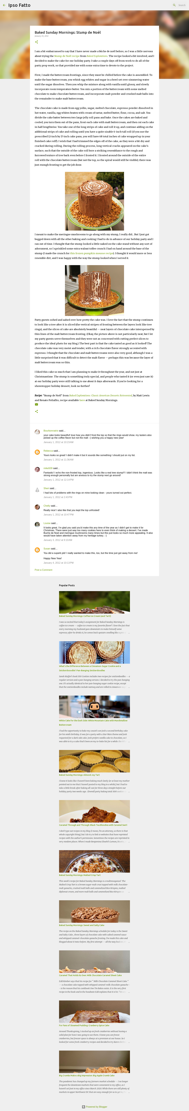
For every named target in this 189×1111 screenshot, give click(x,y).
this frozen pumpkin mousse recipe (91, 253)
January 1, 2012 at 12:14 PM (59, 480)
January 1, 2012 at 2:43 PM (58, 497)
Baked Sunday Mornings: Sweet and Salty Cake (81, 925)
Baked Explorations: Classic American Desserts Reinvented (100, 395)
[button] (36, 42)
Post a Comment (43, 570)
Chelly (47, 506)
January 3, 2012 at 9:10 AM (58, 540)
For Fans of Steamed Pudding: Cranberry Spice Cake (84, 1025)
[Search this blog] (171, 5)
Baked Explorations (97, 56)
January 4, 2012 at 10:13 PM (59, 563)
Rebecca (48, 451)
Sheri (46, 488)
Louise (47, 523)
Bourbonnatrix (51, 430)
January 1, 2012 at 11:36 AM (58, 459)
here (82, 400)
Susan (47, 548)
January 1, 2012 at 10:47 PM (59, 514)
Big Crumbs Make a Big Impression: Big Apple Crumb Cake (86, 1075)
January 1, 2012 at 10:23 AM (58, 442)
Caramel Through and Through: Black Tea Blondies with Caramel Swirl (93, 825)
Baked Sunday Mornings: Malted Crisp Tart (80, 875)
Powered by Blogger (94, 1107)
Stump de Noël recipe (67, 56)
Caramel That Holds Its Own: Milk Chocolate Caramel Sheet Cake (90, 975)
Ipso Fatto (19, 5)
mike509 (48, 468)
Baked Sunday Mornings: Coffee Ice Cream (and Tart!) (85, 616)
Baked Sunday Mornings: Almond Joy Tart (79, 775)
